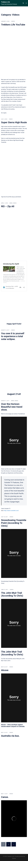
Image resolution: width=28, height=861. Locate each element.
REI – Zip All (7, 206)
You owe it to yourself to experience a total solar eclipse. (12, 336)
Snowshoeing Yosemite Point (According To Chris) (13, 523)
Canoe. (5, 797)
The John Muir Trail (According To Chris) (12, 594)
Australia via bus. (10, 735)
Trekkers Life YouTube (13, 24)
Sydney (14, 858)
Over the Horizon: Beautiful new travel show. (11, 407)
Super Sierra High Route (14, 122)
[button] (23, 3)
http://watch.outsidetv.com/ (11, 510)
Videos (13, 21)
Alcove (4, 670)
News (11, 203)
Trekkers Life (5, 2)
